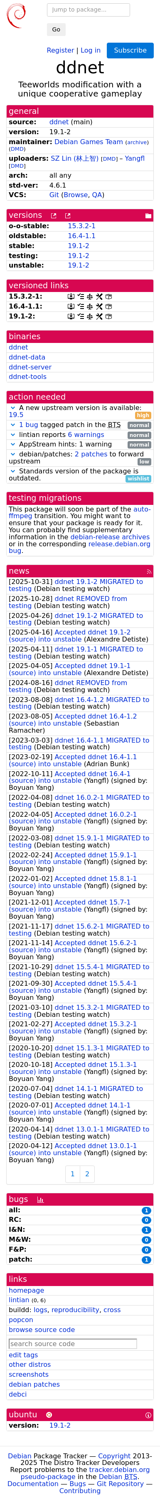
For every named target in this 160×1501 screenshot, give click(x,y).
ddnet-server (30, 367)
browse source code (42, 1330)
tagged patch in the (80, 425)
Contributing (80, 1491)
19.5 (16, 415)
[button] (13, 408)
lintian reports (80, 435)
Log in (91, 50)
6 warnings (86, 435)
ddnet (59, 122)
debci (18, 1394)
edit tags (23, 1355)
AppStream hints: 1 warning (80, 444)
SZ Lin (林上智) (74, 158)
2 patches (91, 454)
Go (56, 29)
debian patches (34, 1384)
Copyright (114, 1456)
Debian (20, 1456)
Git (54, 195)
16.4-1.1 (82, 236)
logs (40, 1310)
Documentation (33, 1484)
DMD (17, 149)
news (19, 571)
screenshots (29, 1374)
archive (137, 142)
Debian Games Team (88, 142)
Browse (76, 195)
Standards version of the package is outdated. (80, 475)
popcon (21, 1320)
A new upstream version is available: (80, 412)
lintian (19, 1300)
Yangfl (135, 158)
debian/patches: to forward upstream (80, 458)
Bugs (77, 1484)
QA (97, 195)
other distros (30, 1364)
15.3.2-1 (82, 226)
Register (60, 50)
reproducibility (75, 1310)
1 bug (28, 425)
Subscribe (130, 50)
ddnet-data (27, 357)
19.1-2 (78, 246)
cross (112, 1310)
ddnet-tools (28, 377)
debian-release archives (110, 537)
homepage (26, 1290)
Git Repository (120, 1484)
